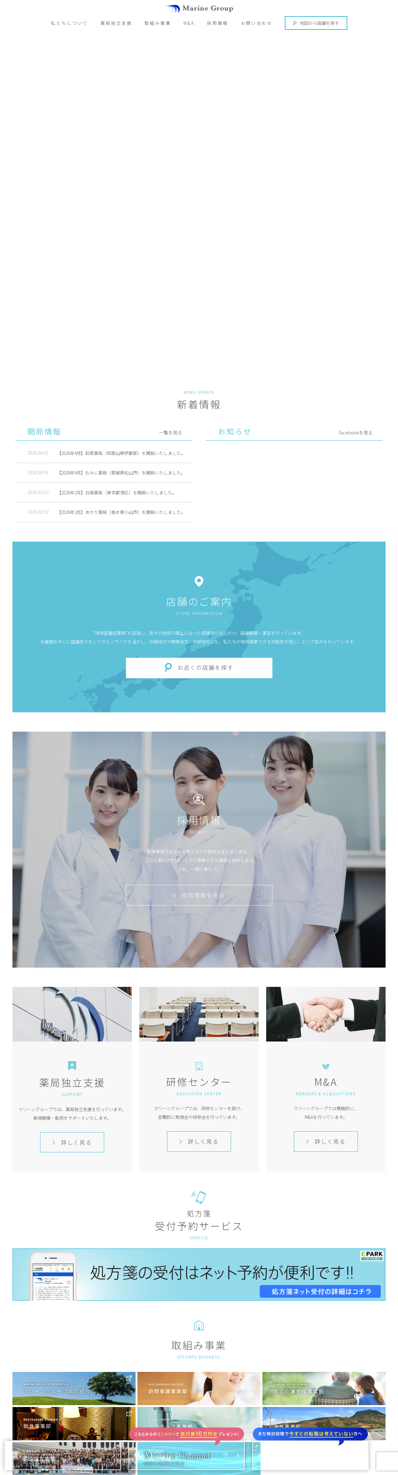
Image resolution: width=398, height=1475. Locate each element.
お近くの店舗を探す (206, 668)
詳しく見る (72, 1142)
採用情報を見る (199, 895)
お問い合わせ (256, 23)
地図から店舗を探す (316, 23)
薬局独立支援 (116, 23)
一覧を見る (170, 432)
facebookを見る (356, 432)
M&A (189, 23)
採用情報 (217, 23)
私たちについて (69, 23)
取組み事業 (158, 23)
